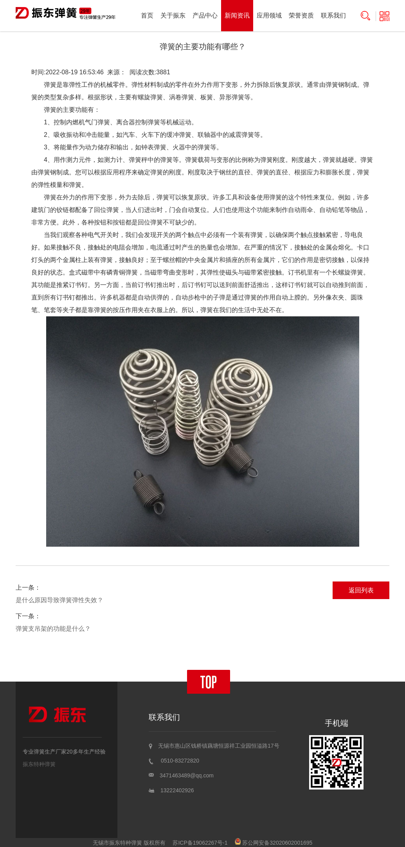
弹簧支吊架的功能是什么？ (53, 628)
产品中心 (205, 15)
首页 (147, 15)
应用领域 (269, 15)
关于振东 (172, 15)
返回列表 (361, 590)
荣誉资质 (301, 15)
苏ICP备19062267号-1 (200, 843)
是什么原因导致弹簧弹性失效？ (59, 600)
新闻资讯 (237, 15)
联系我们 (333, 15)
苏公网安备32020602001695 (273, 843)
